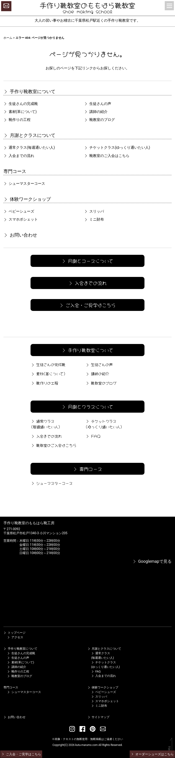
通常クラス (29, 147)
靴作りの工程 (16, 119)
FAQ (92, 436)
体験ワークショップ (27, 199)
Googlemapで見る (152, 561)
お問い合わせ (20, 235)
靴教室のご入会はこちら (106, 156)
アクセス (15, 637)
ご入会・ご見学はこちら (87, 305)
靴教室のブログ (99, 119)
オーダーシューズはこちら (152, 754)
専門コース (14, 171)
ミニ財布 (94, 219)
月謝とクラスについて (29, 135)
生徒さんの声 (97, 104)
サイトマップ (98, 717)
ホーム (7, 37)
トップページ (14, 632)
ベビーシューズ (18, 211)
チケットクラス (117, 147)
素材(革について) (19, 111)
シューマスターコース (24, 183)
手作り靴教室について (29, 91)
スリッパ (94, 211)
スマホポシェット (20, 219)
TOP (169, 749)
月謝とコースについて (87, 260)
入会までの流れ (18, 156)
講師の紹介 (95, 111)
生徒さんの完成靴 (20, 104)
